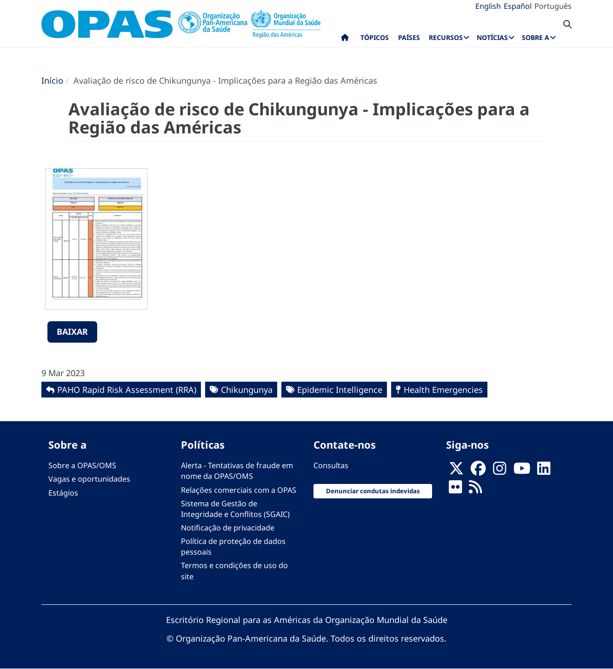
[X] (456, 471)
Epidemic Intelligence (339, 389)
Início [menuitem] (345, 39)
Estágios (63, 493)
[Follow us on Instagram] (499, 471)
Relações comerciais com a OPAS (238, 490)
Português (553, 6)
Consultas (330, 465)
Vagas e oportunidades (89, 479)
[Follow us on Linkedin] (543, 471)
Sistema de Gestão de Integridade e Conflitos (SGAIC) (235, 508)
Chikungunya (247, 389)
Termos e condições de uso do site (234, 570)
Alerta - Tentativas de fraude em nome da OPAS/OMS (237, 470)
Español (518, 6)
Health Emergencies (443, 389)
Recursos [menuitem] (446, 37)
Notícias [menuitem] (492, 37)
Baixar (72, 331)
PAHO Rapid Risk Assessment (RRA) (126, 389)
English (488, 6)
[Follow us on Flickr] (455, 490)
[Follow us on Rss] (475, 490)
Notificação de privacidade (227, 528)
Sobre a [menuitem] (535, 37)
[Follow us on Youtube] (521, 471)
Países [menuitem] (409, 37)
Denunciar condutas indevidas (373, 491)
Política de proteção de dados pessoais (233, 546)
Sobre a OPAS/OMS (82, 465)
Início (52, 80)
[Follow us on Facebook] (478, 471)
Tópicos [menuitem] (374, 37)
